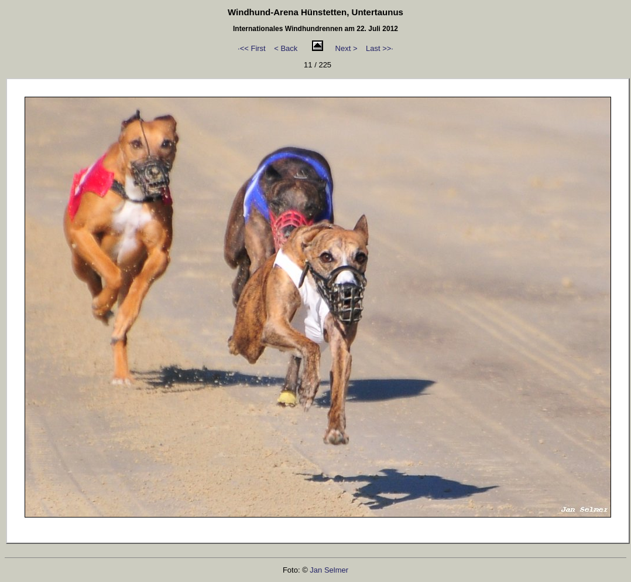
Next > (346, 48)
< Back (285, 48)
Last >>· (379, 48)
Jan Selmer (329, 570)
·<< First (252, 48)
